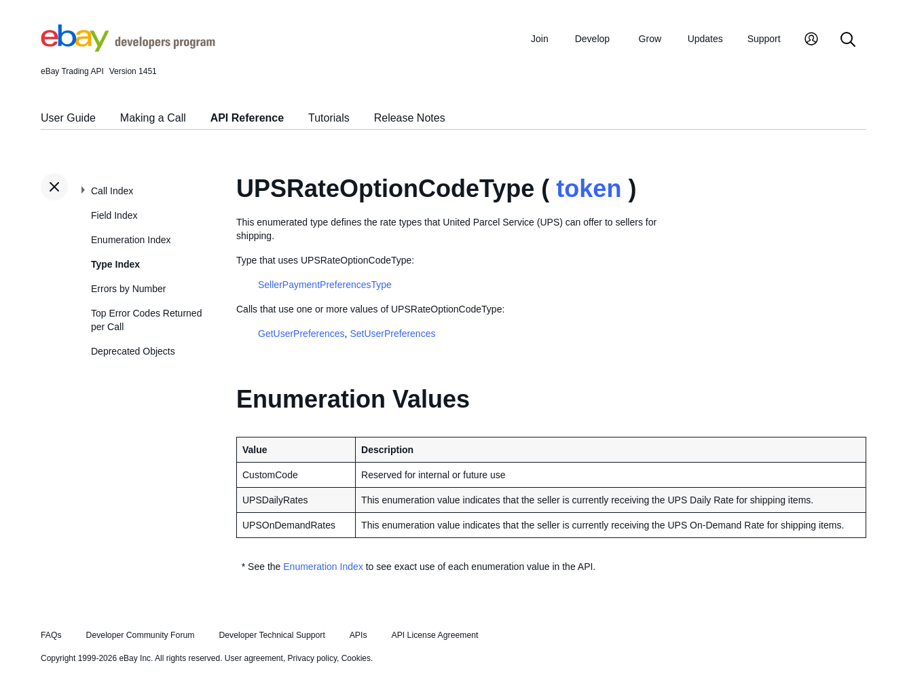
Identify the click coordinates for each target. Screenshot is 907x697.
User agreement (254, 658)
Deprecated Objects (133, 351)
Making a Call (153, 118)
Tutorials (329, 118)
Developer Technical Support (272, 635)
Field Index (114, 215)
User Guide (68, 118)
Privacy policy (312, 658)
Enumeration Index (131, 239)
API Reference (247, 118)
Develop (592, 38)
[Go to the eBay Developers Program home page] (128, 48)
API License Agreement (434, 635)
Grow (650, 38)
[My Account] (811, 40)
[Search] (848, 40)
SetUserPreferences (392, 333)
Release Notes (409, 118)
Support (764, 38)
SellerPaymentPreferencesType (325, 284)
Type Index (115, 264)
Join (540, 38)
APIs (358, 635)
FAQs (51, 635)
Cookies (356, 658)
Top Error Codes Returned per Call (146, 320)
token (588, 188)
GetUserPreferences (301, 333)
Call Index (112, 190)
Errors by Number (128, 288)
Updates (705, 38)
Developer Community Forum (140, 635)
